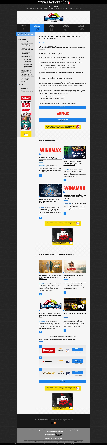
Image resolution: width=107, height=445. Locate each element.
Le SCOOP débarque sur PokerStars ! (75, 314)
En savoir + (83, 444)
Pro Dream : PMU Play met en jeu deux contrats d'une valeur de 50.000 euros (50, 277)
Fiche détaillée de (63, 120)
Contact (68, 420)
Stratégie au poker (28, 64)
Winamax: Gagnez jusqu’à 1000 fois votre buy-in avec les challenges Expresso (75, 196)
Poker (63, 381)
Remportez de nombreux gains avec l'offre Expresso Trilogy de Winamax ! (49, 201)
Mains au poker (27, 59)
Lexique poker (27, 67)
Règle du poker (27, 61)
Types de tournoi (28, 66)
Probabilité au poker (28, 63)
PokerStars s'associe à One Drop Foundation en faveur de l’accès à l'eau (50, 315)
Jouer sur (63, 107)
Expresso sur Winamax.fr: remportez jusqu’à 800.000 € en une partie (50, 158)
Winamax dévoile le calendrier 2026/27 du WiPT (73, 276)
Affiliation (55, 420)
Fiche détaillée (78, 352)
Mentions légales (41, 420)
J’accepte (89, 444)
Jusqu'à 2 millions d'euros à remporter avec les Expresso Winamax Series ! (73, 163)
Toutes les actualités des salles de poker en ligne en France (63, 336)
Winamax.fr (50, 46)
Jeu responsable (62, 420)
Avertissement (49, 420)
